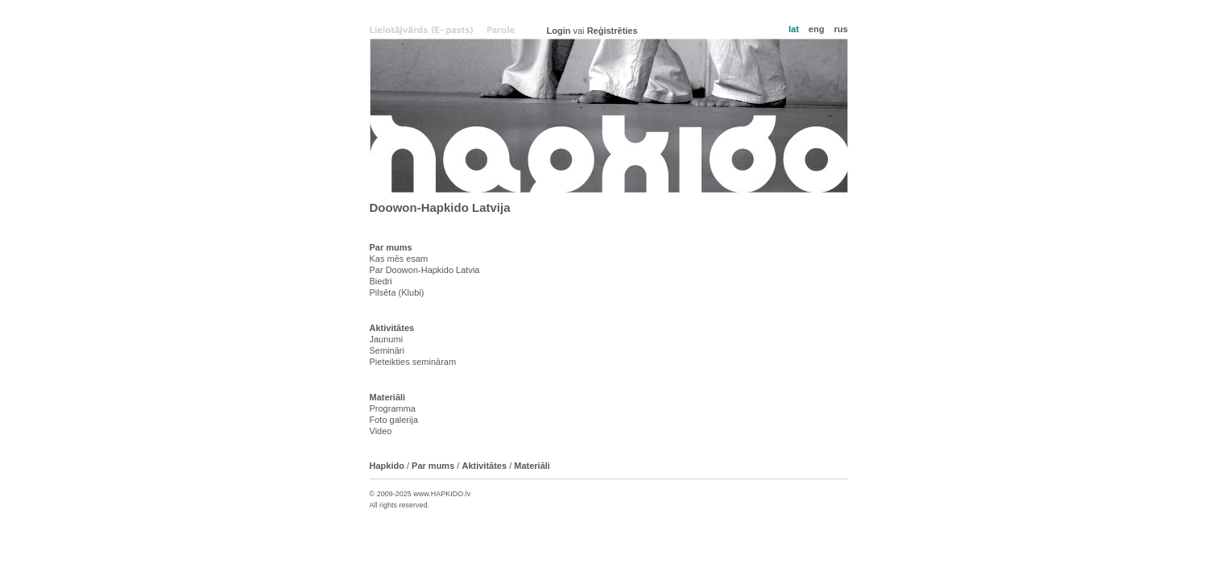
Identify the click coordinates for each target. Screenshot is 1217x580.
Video (381, 431)
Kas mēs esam (399, 258)
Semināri (387, 350)
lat (794, 29)
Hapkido (609, 116)
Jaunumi (387, 339)
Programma (393, 408)
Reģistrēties (612, 30)
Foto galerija (394, 420)
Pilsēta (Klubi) (397, 292)
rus (840, 29)
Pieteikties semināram (413, 362)
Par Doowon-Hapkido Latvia (425, 270)
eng (817, 29)
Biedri (381, 281)
